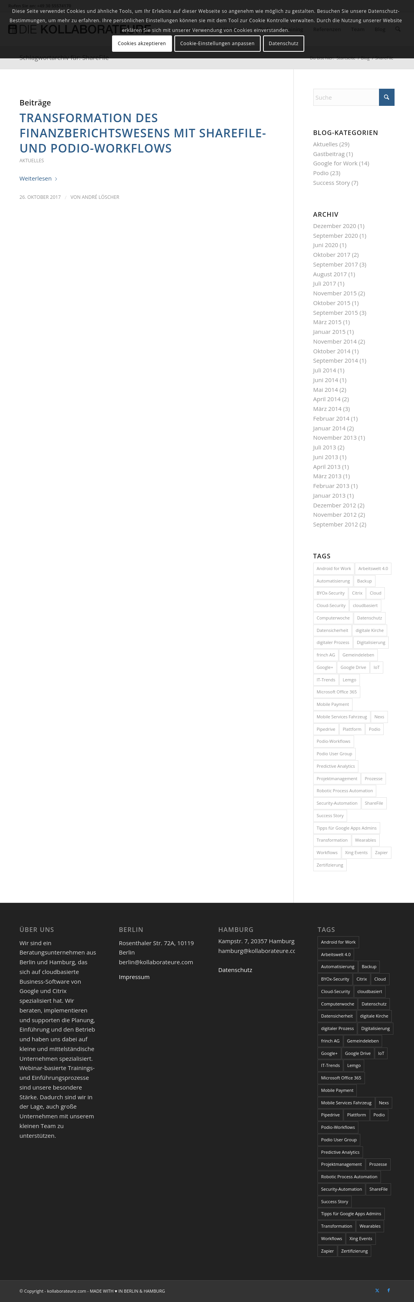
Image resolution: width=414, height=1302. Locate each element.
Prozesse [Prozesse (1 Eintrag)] (373, 778)
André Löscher (100, 197)
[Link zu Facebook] (389, 1290)
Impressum (134, 977)
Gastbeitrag (329, 154)
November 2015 (335, 293)
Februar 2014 (331, 418)
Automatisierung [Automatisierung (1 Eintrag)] (333, 581)
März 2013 (327, 476)
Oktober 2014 (332, 351)
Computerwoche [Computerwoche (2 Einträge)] (333, 618)
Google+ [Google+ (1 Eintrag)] (325, 667)
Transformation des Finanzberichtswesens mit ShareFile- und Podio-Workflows (142, 133)
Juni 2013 (325, 457)
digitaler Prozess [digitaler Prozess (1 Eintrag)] (333, 642)
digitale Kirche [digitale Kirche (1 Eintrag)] (370, 630)
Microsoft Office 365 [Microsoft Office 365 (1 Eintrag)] (337, 692)
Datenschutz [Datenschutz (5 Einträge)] (369, 618)
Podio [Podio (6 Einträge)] (374, 729)
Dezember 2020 (334, 226)
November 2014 (335, 341)
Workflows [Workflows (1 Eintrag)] (327, 852)
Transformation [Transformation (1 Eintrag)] (332, 840)
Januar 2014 (329, 428)
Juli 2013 (324, 447)
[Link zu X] (377, 1290)
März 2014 (327, 408)
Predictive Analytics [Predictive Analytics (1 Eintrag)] (336, 766)
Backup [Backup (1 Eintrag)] (364, 581)
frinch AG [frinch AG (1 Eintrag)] (326, 655)
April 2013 (327, 466)
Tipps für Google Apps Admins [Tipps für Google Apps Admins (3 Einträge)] (347, 828)
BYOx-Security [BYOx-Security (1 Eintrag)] (331, 593)
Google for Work (335, 163)
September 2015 (335, 312)
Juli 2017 (324, 283)
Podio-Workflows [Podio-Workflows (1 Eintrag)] (334, 741)
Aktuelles (31, 160)
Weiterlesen (38, 178)
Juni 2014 (325, 380)
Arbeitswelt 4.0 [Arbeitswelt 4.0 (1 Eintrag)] (373, 568)
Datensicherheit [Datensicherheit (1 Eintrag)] (332, 630)
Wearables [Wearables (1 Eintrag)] (365, 840)
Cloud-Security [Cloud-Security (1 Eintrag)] (331, 605)
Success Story (331, 182)
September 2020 (335, 235)
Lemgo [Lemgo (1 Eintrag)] (349, 680)
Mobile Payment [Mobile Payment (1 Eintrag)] (333, 704)
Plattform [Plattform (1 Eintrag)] (352, 729)
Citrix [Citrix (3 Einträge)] (357, 593)
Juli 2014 (324, 370)
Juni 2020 (325, 245)
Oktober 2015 (332, 303)
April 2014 (327, 399)
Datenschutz (235, 970)
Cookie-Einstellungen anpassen (217, 43)
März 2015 (327, 322)
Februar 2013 (331, 486)
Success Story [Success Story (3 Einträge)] (330, 815)
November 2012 (335, 514)
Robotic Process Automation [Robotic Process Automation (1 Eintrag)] (345, 790)
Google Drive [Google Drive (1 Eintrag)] (353, 667)
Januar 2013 (329, 495)
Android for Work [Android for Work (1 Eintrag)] (334, 568)
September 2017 (335, 264)
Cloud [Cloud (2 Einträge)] (375, 593)
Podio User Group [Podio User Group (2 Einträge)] (335, 753)
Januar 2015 (329, 331)
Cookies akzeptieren (142, 43)
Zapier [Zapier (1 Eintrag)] (381, 852)
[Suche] (354, 97)
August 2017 (330, 274)
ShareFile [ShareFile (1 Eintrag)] (374, 803)
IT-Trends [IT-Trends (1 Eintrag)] (326, 680)
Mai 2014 (325, 389)
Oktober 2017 (332, 254)
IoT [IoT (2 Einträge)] (377, 667)
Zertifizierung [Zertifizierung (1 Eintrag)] (330, 865)
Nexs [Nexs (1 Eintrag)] (379, 716)
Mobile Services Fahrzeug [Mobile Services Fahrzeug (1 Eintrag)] (342, 716)
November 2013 (335, 437)
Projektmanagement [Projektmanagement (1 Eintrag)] (337, 778)
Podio (321, 173)
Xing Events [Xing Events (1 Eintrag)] (356, 852)
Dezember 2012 (334, 505)
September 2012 (335, 524)
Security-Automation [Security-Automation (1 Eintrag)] (337, 803)
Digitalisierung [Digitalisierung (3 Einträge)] (371, 642)
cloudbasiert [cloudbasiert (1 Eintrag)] (365, 605)
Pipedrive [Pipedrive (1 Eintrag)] (326, 729)
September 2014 (335, 360)
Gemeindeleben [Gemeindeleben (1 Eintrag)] (358, 655)
